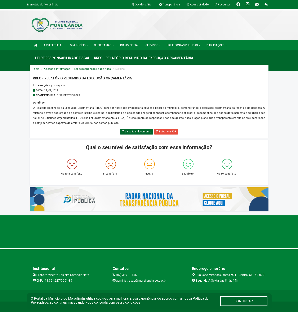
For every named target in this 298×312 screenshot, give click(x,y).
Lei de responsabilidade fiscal (93, 68)
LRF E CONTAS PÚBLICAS (183, 45)
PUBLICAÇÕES (216, 45)
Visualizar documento (136, 131)
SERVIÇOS (153, 45)
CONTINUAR (244, 301)
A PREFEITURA (54, 45)
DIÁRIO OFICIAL (129, 45)
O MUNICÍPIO (79, 45)
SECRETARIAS (104, 45)
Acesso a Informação (57, 68)
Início (36, 68)
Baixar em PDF (166, 131)
